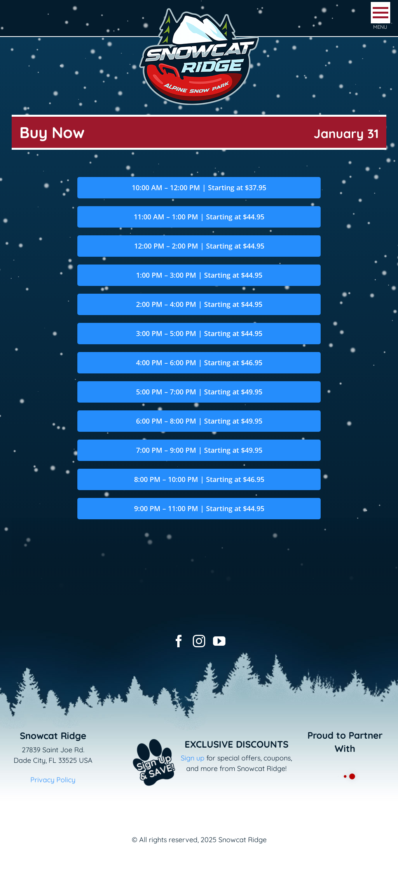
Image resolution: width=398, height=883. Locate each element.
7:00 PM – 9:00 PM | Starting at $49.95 (199, 450)
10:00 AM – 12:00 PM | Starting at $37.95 (199, 187)
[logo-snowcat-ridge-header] (199, 9)
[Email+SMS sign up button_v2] (142, 734)
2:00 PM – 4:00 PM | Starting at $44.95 (199, 304)
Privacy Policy (52, 779)
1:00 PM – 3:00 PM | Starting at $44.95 (199, 275)
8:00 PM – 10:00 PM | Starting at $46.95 (199, 479)
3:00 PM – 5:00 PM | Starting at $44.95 (199, 333)
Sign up (192, 757)
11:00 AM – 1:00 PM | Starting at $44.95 (199, 216)
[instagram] (199, 641)
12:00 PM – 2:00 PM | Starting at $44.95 (199, 246)
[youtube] (219, 641)
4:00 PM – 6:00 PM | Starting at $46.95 (199, 362)
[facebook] (179, 641)
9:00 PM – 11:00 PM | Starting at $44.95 (199, 508)
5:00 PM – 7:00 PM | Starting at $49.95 (199, 391)
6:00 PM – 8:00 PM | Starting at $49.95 (199, 421)
